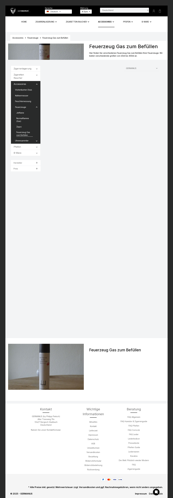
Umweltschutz (93, 448)
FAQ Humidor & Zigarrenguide (134, 421)
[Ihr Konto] (154, 11)
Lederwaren (133, 452)
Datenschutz (93, 439)
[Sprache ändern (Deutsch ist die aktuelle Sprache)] (58, 11)
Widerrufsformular (93, 461)
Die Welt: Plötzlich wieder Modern (134, 460)
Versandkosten (93, 452)
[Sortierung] (141, 68)
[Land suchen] (124, 10)
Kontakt (93, 426)
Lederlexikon (134, 439)
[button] (37, 68)
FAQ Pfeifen (134, 426)
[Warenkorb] (160, 11)
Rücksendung (93, 469)
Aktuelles (93, 422)
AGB (93, 443)
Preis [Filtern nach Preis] (26, 168)
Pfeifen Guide (134, 447)
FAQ (134, 465)
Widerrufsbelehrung (93, 465)
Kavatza (133, 456)
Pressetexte (133, 443)
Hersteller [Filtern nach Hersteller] (26, 163)
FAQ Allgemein (133, 417)
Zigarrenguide (133, 469)
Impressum (93, 435)
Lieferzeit (93, 430)
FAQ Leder (134, 434)
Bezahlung (93, 456)
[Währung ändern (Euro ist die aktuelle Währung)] (86, 11)
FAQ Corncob (134, 430)
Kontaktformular (54, 430)
